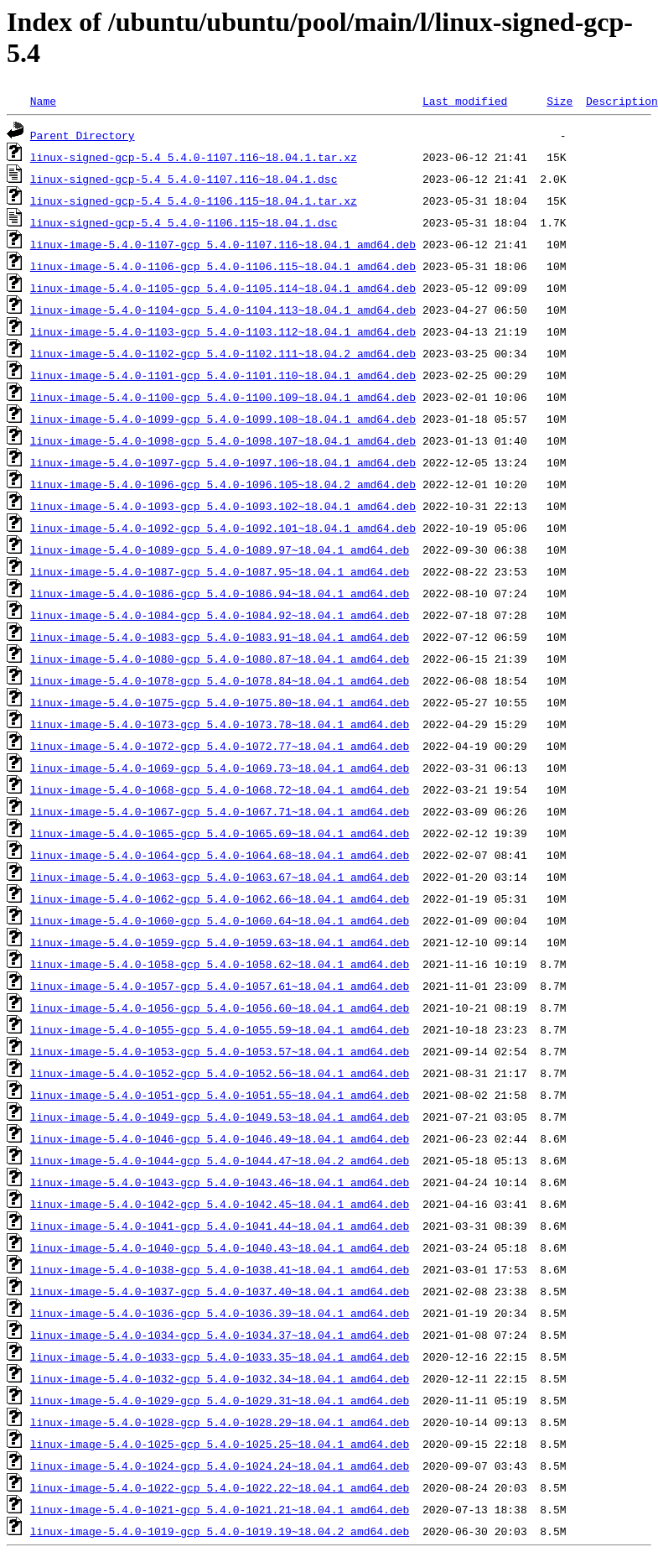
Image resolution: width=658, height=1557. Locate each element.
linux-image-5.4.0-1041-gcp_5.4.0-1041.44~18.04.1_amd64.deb (219, 1225)
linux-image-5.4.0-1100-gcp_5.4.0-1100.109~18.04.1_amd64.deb (223, 396)
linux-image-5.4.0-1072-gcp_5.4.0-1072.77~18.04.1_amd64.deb (219, 745)
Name (43, 100)
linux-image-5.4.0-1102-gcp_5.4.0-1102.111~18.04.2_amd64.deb (223, 353)
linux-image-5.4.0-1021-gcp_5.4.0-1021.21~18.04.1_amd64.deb (219, 1509)
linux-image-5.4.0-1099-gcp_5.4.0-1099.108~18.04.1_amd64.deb (223, 418)
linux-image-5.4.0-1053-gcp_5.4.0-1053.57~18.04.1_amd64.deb (219, 1051)
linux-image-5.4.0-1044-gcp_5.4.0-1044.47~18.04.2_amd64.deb (219, 1160)
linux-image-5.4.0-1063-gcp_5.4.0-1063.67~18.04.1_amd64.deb (219, 876)
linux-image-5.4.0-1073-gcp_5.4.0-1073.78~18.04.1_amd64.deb (219, 724)
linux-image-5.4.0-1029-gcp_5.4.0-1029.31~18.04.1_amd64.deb (219, 1400)
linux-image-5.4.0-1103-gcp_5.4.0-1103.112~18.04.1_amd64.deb (223, 331)
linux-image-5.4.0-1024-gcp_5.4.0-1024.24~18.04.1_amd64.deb (219, 1465)
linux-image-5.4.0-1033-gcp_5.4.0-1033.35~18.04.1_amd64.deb (219, 1356)
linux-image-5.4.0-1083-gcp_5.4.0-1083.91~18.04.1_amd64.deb (219, 636)
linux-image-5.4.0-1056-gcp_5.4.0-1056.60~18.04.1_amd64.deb (219, 1007)
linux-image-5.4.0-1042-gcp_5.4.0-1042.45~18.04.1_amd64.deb (219, 1203)
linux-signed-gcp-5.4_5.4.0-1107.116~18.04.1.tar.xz (193, 156)
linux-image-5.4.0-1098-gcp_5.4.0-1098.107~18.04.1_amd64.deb (223, 440)
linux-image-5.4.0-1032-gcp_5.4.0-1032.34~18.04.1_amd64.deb (219, 1378)
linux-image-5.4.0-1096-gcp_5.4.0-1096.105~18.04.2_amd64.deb (223, 484)
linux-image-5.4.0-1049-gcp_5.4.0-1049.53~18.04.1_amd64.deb (219, 1116)
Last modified (464, 100)
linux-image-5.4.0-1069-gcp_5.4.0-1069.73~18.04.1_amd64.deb (219, 767)
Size (560, 100)
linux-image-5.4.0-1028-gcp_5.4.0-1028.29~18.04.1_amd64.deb (219, 1421)
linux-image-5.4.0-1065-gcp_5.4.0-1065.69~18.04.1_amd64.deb (219, 833)
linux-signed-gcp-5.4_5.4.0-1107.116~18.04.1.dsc (184, 178)
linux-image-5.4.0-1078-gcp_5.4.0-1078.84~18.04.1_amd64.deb (219, 680)
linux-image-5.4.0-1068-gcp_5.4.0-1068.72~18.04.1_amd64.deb (219, 789)
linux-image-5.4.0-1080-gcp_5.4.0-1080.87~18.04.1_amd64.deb (219, 658)
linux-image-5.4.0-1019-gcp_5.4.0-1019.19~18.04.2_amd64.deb (219, 1531)
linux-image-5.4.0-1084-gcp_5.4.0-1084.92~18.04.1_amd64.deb (219, 614)
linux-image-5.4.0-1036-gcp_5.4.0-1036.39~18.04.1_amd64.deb (219, 1312)
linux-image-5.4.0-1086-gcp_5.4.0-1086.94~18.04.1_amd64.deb (219, 593)
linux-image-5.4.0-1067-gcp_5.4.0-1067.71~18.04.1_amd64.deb (219, 811)
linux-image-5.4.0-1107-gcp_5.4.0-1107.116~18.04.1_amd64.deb (223, 244)
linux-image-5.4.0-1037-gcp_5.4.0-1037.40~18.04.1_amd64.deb (219, 1291)
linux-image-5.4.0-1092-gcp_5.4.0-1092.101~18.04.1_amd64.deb (223, 527)
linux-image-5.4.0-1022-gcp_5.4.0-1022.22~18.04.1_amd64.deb (219, 1487)
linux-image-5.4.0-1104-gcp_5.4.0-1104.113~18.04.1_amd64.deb (223, 309)
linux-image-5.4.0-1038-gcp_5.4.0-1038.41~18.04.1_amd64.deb (219, 1269)
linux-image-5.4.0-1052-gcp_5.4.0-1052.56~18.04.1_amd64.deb (219, 1073)
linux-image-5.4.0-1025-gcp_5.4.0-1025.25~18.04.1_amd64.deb (219, 1443)
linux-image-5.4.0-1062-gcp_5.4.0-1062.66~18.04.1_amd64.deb (219, 898)
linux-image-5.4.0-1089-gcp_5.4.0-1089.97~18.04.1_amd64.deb (219, 549)
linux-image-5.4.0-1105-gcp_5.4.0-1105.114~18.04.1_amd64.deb (223, 287)
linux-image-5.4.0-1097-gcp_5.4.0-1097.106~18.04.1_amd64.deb (223, 462)
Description (622, 100)
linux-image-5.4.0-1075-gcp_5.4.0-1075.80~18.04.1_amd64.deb (219, 702)
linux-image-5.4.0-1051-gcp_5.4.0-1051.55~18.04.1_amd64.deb (219, 1094)
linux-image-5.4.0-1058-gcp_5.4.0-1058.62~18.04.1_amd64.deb (219, 963)
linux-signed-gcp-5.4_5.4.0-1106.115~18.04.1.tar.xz (193, 200)
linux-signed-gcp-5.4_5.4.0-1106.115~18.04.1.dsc (184, 222)
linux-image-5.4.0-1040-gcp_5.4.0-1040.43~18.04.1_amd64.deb (219, 1247)
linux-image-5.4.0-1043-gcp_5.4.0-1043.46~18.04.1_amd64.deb (219, 1182)
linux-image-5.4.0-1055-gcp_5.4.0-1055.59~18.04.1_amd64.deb (219, 1029)
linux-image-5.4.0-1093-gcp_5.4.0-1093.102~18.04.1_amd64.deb (223, 505)
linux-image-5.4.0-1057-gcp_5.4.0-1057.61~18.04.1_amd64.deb (219, 985)
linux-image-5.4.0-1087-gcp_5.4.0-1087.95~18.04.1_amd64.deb (219, 571)
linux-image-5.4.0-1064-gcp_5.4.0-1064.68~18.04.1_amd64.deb (219, 854)
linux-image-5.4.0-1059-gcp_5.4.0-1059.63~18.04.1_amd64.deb (219, 942)
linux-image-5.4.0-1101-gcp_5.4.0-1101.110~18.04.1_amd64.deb (223, 375)
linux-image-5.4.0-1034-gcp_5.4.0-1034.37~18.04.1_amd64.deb (219, 1334)
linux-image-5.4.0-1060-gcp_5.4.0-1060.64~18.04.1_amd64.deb (219, 920)
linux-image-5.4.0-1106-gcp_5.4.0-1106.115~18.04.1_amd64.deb (223, 265)
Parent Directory (82, 135)
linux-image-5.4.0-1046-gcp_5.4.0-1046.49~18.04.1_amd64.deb (219, 1138)
